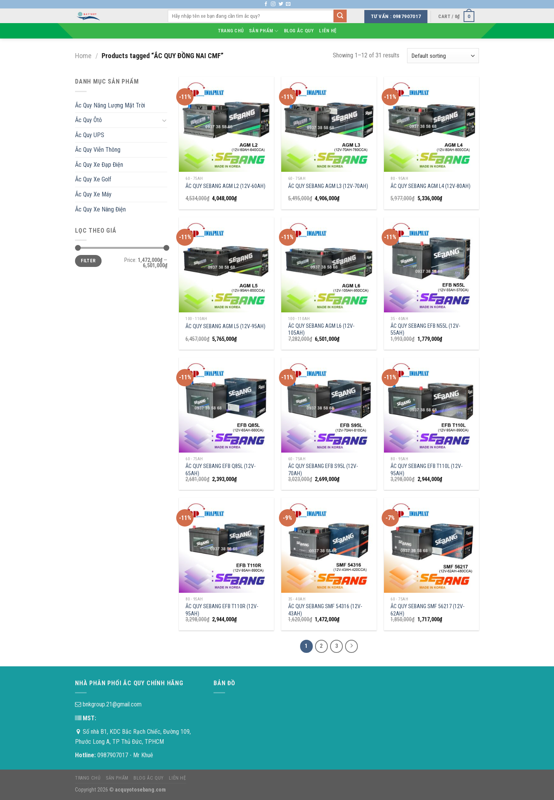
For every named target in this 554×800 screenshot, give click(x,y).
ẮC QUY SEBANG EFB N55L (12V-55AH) (425, 330)
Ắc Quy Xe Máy (93, 194)
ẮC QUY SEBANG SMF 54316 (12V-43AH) (325, 610)
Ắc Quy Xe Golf (93, 179)
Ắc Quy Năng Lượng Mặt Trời (110, 105)
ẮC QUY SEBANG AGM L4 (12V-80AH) (430, 186)
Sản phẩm (264, 31)
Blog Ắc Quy (299, 31)
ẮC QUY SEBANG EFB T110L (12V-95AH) (426, 470)
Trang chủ (231, 31)
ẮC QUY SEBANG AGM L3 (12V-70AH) (328, 186)
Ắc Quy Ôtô (88, 120)
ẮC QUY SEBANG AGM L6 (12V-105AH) (321, 330)
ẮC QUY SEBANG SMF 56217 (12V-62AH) (427, 610)
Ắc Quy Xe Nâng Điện (100, 209)
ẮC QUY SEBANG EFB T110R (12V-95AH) (221, 610)
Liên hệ (327, 31)
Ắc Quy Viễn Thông (97, 149)
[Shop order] (443, 55)
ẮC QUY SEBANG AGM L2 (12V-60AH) (225, 186)
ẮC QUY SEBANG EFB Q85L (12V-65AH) (220, 470)
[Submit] (340, 16)
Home (83, 56)
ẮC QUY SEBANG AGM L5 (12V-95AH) (225, 326)
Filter (88, 260)
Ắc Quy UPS (89, 135)
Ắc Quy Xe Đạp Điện (99, 164)
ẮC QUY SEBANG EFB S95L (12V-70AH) (323, 470)
